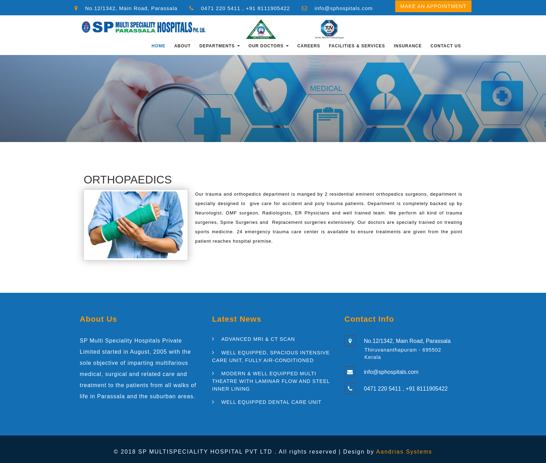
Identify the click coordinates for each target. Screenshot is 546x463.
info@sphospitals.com (344, 8)
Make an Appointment (433, 6)
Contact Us (445, 46)
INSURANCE (408, 46)
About (182, 46)
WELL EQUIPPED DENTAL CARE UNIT (271, 402)
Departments (220, 46)
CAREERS (308, 46)
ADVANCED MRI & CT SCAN (258, 339)
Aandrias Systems (404, 452)
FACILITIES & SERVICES (357, 46)
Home (158, 46)
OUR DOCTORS (269, 46)
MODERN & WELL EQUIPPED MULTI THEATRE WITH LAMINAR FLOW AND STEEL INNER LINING (271, 381)
